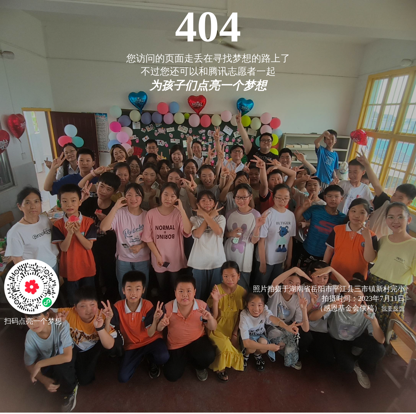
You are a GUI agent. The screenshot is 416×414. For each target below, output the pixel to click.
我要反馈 (393, 308)
